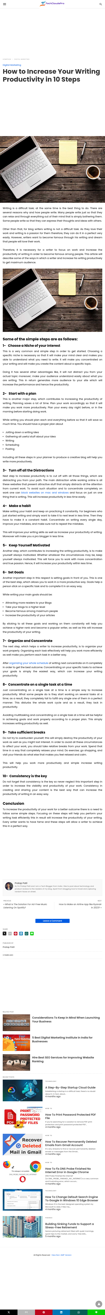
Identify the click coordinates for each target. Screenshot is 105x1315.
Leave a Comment (52, 920)
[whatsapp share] (26, 933)
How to (48, 1108)
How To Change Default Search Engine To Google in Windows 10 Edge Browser (71, 1198)
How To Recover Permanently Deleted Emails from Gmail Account (71, 1143)
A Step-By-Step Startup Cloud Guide (70, 1087)
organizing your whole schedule (28, 663)
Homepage (7, 59)
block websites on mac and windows (45, 492)
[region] (52, 31)
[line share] (32, 933)
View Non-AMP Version (62, 1255)
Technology (50, 1081)
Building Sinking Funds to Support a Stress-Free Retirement (69, 1225)
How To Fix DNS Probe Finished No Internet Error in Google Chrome (68, 1170)
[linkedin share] (21, 933)
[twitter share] (4, 933)
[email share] (10, 933)
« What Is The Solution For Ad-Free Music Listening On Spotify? (25, 906)
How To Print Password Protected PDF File (70, 1116)
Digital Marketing (22, 59)
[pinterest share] (15, 933)
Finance (48, 1218)
